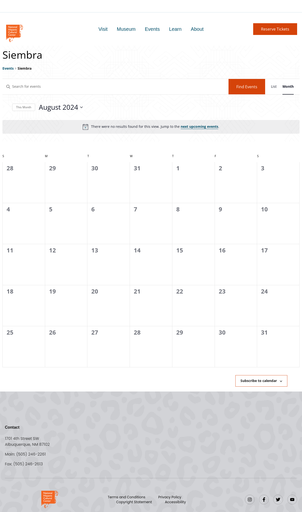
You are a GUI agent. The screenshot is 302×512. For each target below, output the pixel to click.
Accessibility (175, 502)
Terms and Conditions (126, 497)
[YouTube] (292, 499)
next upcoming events (199, 126)
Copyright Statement (134, 502)
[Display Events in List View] (274, 86)
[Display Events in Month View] (288, 86)
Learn (175, 29)
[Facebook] (264, 499)
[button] (275, 29)
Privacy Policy (169, 497)
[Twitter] (278, 499)
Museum (126, 29)
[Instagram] (250, 499)
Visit (102, 29)
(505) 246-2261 (31, 454)
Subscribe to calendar (258, 380)
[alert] (151, 127)
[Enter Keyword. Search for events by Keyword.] (115, 86)
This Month (23, 107)
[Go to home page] (14, 33)
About (197, 29)
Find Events (246, 86)
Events (152, 29)
